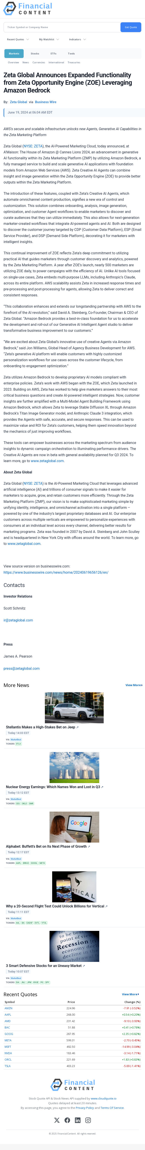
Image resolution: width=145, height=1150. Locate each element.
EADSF (29, 923)
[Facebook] (67, 1121)
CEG (18, 804)
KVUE (35, 982)
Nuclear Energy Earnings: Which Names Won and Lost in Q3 (54, 787)
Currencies (38, 62)
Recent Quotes (15, 39)
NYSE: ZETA (33, 146)
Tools (71, 53)
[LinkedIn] (77, 1121)
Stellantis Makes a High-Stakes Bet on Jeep (42, 727)
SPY (47, 982)
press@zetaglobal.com (22, 668)
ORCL (8, 1059)
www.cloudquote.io (103, 1098)
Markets (14, 53)
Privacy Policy (85, 1108)
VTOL (44, 923)
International (56, 62)
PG (41, 982)
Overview (13, 62)
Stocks (35, 53)
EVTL (37, 923)
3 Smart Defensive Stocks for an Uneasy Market (45, 966)
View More (133, 685)
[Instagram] (88, 1121)
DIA (17, 982)
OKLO (24, 804)
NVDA (8, 1053)
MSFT (8, 1047)
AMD (8, 1021)
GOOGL (34, 863)
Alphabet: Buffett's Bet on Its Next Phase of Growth (48, 846)
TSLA (8, 1066)
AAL (18, 923)
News (26, 62)
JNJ (23, 982)
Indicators (75, 39)
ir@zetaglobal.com (18, 620)
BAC (7, 1027)
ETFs (53, 53)
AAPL (18, 863)
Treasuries (74, 62)
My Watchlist (46, 39)
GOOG (9, 1034)
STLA (18, 744)
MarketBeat (16, 740)
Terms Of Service (112, 1108)
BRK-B (26, 863)
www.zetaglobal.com (47, 461)
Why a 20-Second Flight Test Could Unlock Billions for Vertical (57, 906)
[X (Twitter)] (56, 1121)
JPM (29, 982)
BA (23, 923)
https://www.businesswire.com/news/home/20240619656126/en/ (56, 572)
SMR (31, 804)
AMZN (8, 1008)
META (42, 863)
